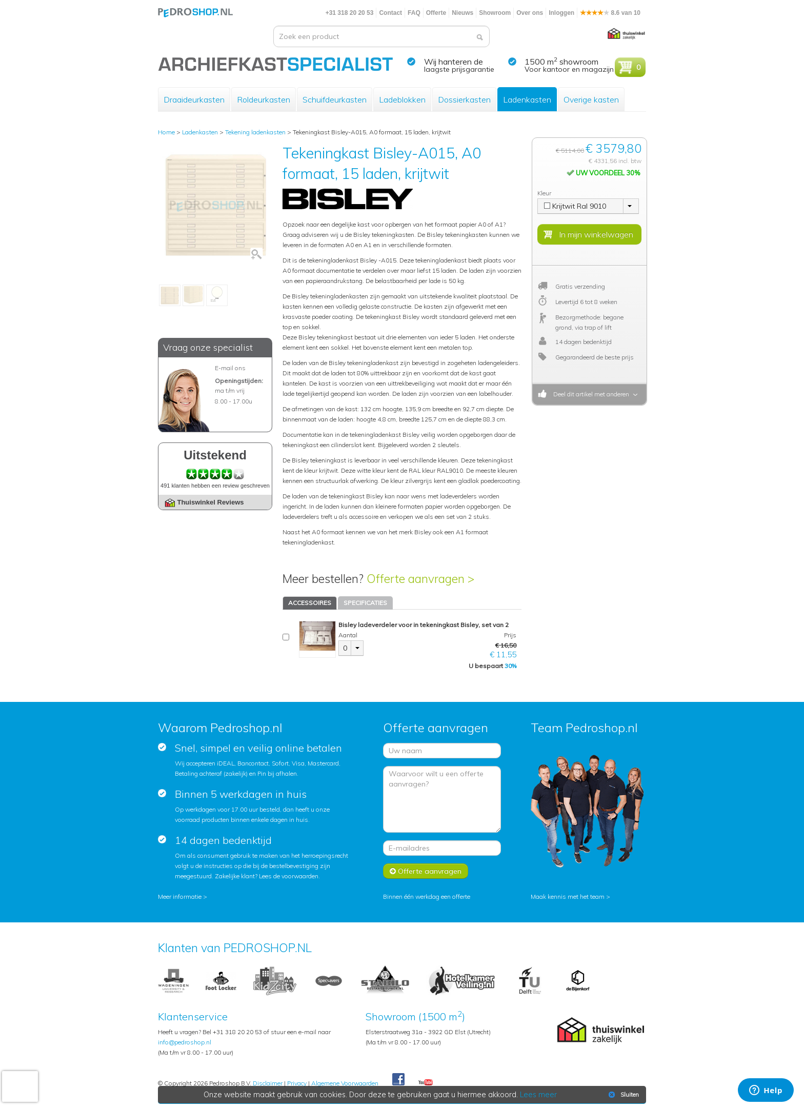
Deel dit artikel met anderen (589, 394)
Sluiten (623, 1095)
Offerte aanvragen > (420, 578)
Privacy (297, 1083)
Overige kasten (591, 99)
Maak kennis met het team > (570, 896)
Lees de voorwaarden (288, 876)
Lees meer (538, 1094)
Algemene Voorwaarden (344, 1083)
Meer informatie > (182, 896)
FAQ (414, 12)
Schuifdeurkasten (335, 99)
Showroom (495, 12)
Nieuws (462, 12)
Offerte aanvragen (425, 871)
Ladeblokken (402, 99)
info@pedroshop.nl (184, 1042)
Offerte (436, 12)
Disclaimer (268, 1083)
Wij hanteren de (453, 61)
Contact (390, 12)
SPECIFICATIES (365, 603)
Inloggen (561, 12)
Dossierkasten (464, 99)
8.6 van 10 (610, 12)
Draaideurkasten (194, 99)
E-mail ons (230, 368)
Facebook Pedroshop (398, 1079)
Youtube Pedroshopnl (425, 1082)
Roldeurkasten (263, 99)
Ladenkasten (527, 99)
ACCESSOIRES (309, 603)
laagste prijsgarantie (459, 69)
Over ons (529, 12)
